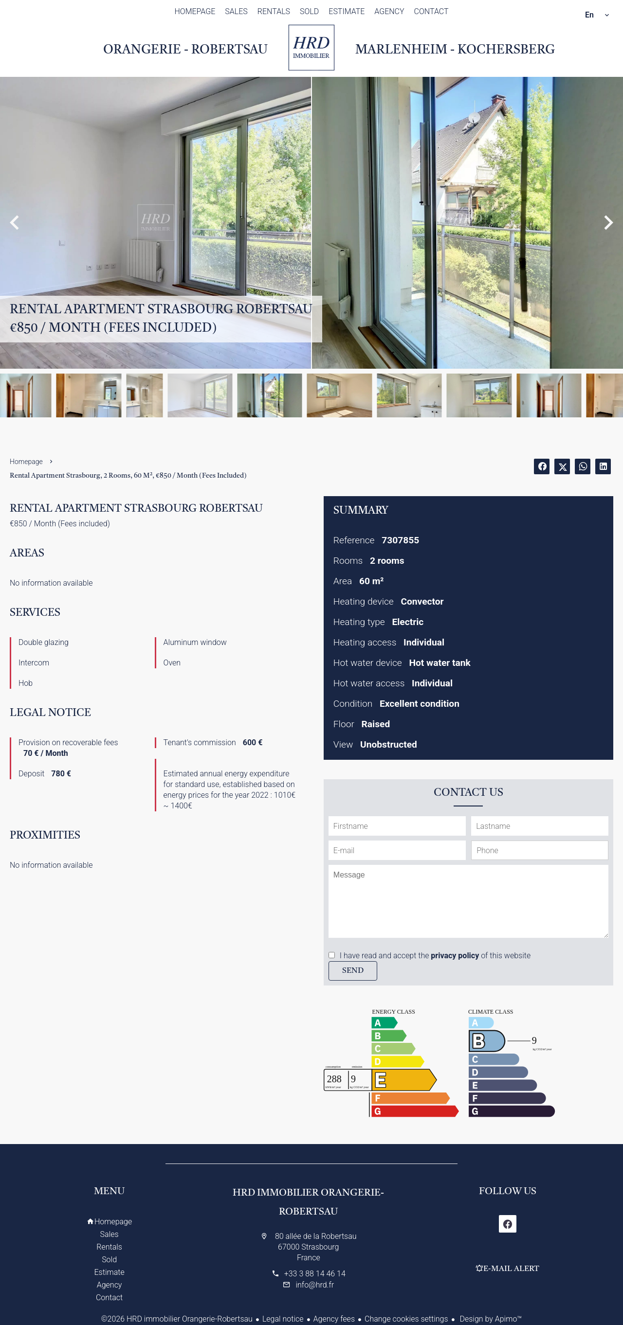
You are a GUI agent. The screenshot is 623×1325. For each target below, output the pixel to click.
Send (353, 971)
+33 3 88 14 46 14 (315, 1273)
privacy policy (455, 955)
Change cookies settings (406, 1319)
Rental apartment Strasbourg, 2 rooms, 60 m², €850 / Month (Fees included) (128, 475)
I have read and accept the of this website (435, 955)
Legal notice (283, 1319)
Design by (490, 1319)
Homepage (311, 47)
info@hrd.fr (314, 1284)
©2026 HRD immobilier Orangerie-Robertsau (177, 1319)
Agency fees (334, 1319)
